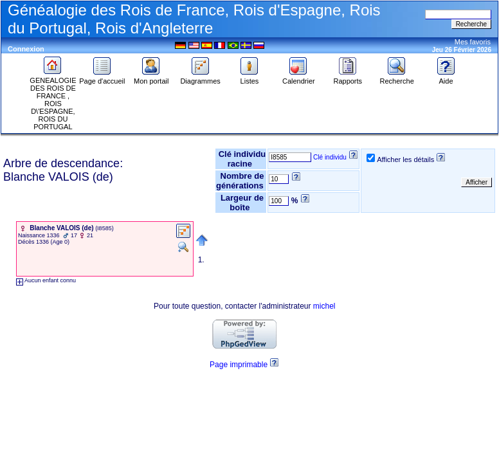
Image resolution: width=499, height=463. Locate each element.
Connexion (26, 49)
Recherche (397, 78)
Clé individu (330, 157)
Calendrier (298, 78)
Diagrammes (200, 78)
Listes (249, 78)
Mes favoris (473, 42)
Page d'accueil (102, 78)
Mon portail (151, 78)
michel (324, 306)
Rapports (347, 78)
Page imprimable (239, 364)
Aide (446, 78)
